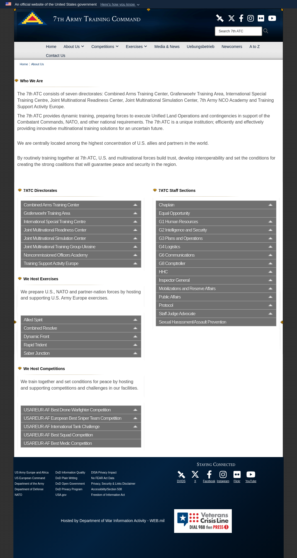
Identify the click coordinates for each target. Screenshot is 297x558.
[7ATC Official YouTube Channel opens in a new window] (272, 18)
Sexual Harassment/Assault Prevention (192, 322)
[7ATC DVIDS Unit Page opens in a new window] (220, 18)
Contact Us (55, 55)
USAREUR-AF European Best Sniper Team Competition (72, 418)
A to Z (254, 46)
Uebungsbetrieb (201, 46)
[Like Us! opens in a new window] (241, 18)
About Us (74, 46)
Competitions (105, 46)
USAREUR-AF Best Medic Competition (58, 443)
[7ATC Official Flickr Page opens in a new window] (261, 18)
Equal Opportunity (174, 213)
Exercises (136, 46)
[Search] (238, 31)
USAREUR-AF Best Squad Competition (58, 435)
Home (51, 46)
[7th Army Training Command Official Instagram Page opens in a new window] (223, 476)
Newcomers (231, 46)
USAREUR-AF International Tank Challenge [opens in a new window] (61, 426)
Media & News (166, 46)
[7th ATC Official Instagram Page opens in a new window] (250, 18)
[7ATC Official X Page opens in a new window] (231, 18)
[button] (120, 4)
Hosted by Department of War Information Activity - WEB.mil (113, 520)
